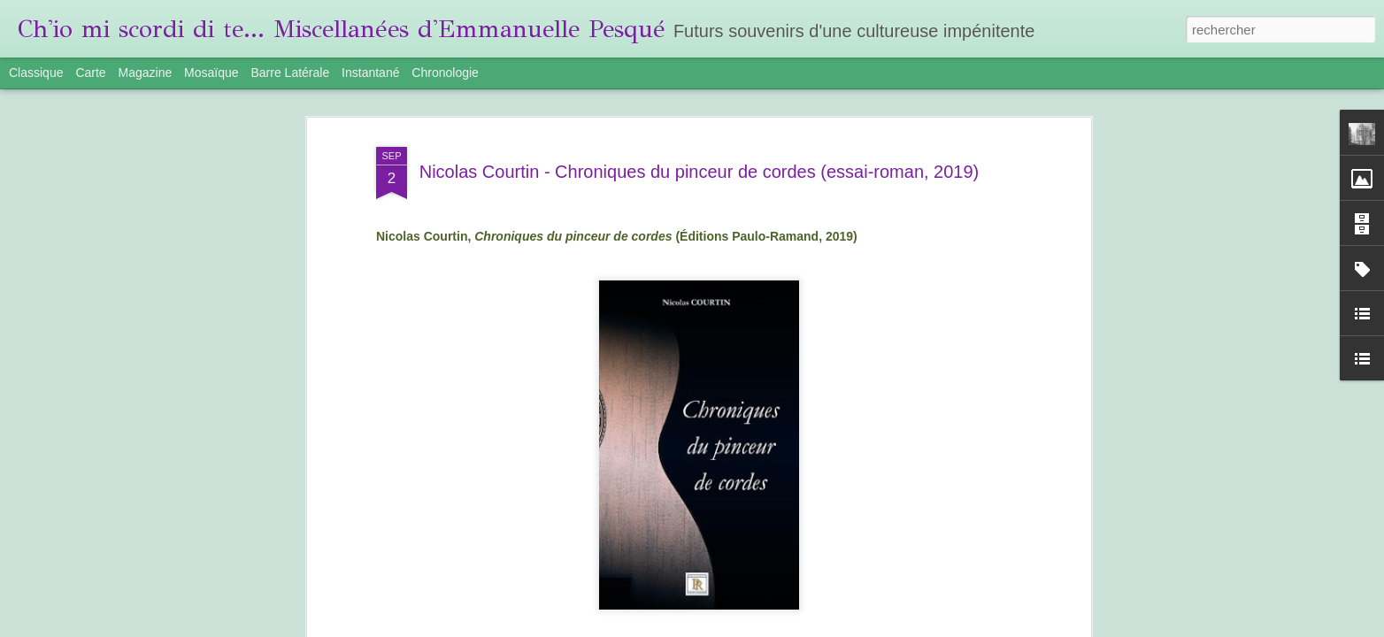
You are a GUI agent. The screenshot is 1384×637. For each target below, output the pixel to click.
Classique (36, 72)
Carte (90, 72)
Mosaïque (211, 72)
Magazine (146, 72)
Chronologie (445, 72)
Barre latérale (289, 72)
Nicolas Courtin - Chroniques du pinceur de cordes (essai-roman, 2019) (699, 171)
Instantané (370, 72)
